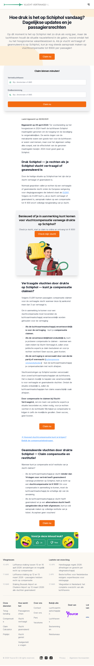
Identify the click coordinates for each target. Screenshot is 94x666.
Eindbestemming (15, 90)
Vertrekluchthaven (15, 78)
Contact (37, 608)
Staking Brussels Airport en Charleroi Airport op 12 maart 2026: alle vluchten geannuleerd (28, 588)
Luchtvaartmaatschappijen (54, 611)
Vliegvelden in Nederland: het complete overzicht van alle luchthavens (72, 588)
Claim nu (47, 56)
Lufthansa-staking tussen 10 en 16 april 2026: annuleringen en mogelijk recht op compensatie (28, 568)
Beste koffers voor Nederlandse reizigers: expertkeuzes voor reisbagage (73, 578)
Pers (36, 618)
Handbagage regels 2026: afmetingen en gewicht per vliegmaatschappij (71, 568)
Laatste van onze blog (59, 560)
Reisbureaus (54, 635)
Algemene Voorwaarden (79, 659)
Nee (54, 543)
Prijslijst (6, 635)
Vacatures (38, 623)
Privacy (62, 659)
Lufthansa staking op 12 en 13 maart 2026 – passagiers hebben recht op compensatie (27, 578)
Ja (39, 543)
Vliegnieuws (8, 560)
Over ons (38, 613)
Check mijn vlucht (47, 234)
